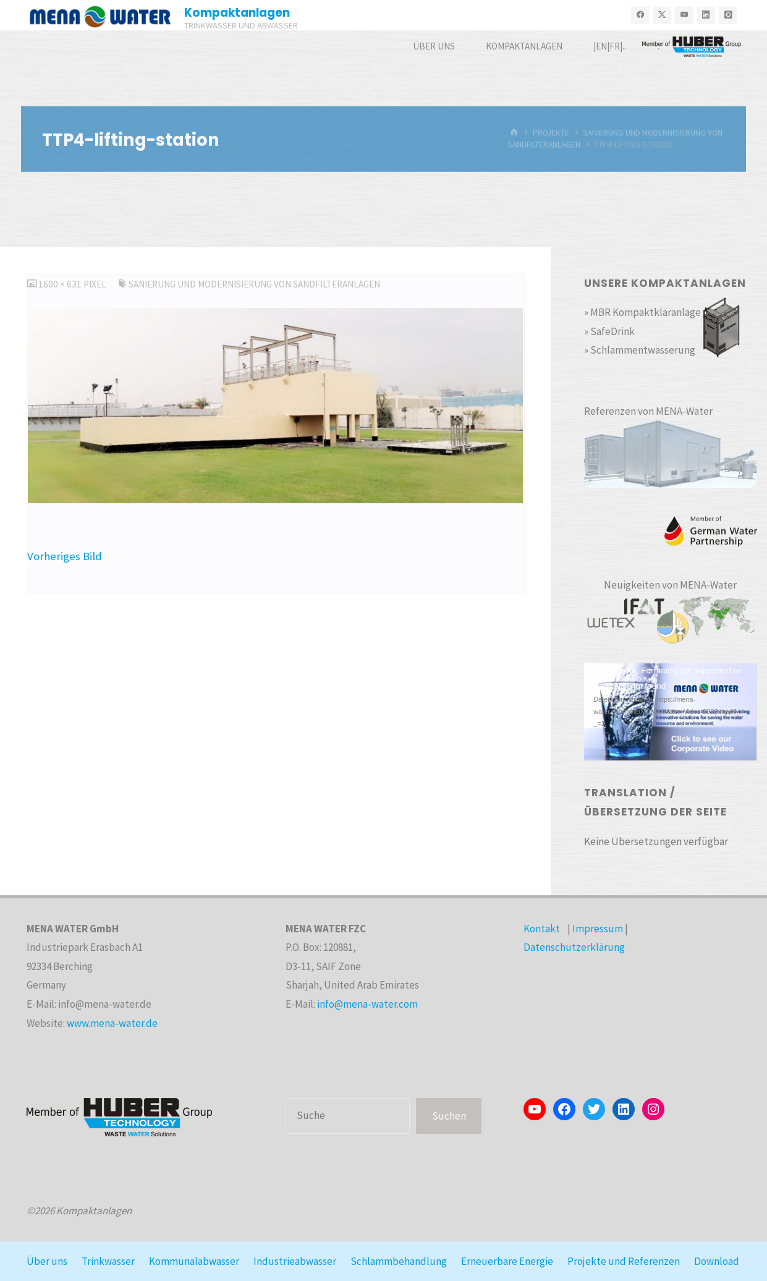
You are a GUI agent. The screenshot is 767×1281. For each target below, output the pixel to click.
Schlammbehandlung (398, 1261)
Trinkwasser (108, 1261)
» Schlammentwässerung (639, 350)
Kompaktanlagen (237, 12)
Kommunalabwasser (194, 1261)
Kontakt (541, 928)
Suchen (449, 1116)
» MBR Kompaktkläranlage (642, 312)
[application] (670, 711)
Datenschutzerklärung (574, 947)
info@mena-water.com (367, 1004)
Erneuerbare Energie (507, 1261)
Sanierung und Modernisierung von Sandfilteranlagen (254, 284)
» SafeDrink (609, 331)
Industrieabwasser (294, 1261)
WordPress (715, 1210)
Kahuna (663, 1210)
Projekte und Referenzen (623, 1261)
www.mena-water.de (112, 1023)
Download (716, 1261)
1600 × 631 (60, 284)
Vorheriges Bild (64, 556)
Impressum (597, 928)
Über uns (47, 1261)
